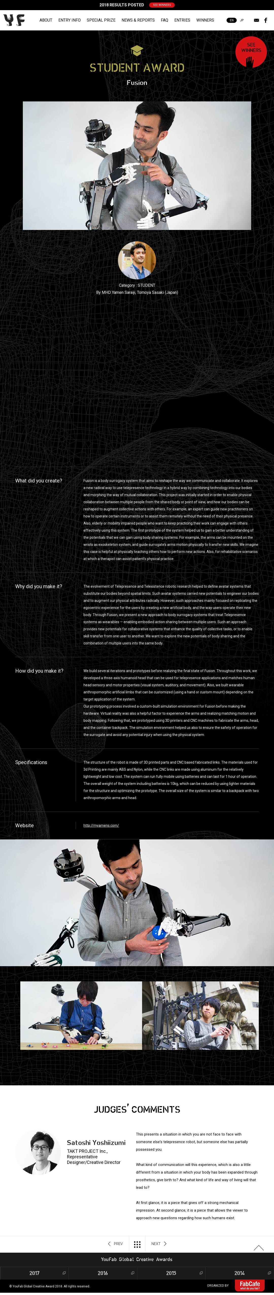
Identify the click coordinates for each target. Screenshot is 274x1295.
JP (242, 20)
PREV (115, 1244)
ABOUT (46, 20)
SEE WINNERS (162, 5)
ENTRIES (182, 20)
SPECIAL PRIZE (101, 20)
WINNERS (205, 20)
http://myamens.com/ (101, 825)
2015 (171, 1273)
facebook (265, 20)
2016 (102, 1273)
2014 (239, 1273)
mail (256, 20)
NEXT (158, 1244)
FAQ (164, 20)
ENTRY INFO (69, 20)
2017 (34, 1273)
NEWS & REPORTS (138, 20)
